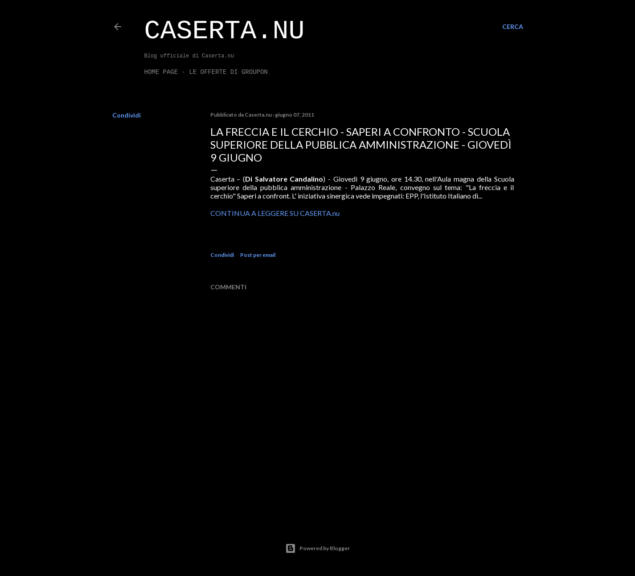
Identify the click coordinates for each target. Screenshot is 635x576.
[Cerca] (512, 26)
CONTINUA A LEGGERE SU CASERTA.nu (275, 213)
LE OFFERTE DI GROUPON (228, 72)
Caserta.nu (224, 31)
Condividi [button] (126, 115)
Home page (161, 72)
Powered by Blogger (317, 548)
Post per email (257, 254)
